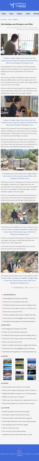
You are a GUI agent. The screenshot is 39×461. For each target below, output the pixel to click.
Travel (28, 14)
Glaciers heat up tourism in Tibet (13, 311)
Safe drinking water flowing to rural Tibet (15, 298)
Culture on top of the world (11, 428)
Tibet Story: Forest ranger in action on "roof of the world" (20, 308)
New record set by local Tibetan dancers (14, 431)
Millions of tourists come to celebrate (13, 397)
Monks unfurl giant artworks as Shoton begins (16, 411)
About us (19, 450)
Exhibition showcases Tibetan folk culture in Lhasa (17, 434)
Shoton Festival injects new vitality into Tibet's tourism (18, 403)
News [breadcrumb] (9, 19)
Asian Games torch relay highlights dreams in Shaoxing (19, 318)
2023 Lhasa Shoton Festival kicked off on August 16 (17, 418)
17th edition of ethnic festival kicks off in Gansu (16, 415)
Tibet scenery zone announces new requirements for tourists (20, 400)
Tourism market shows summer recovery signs (16, 387)
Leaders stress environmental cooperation (15, 302)
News (11, 14)
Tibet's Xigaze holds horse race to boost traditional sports (19, 421)
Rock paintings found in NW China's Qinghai (15, 425)
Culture (19, 14)
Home (4, 14)
